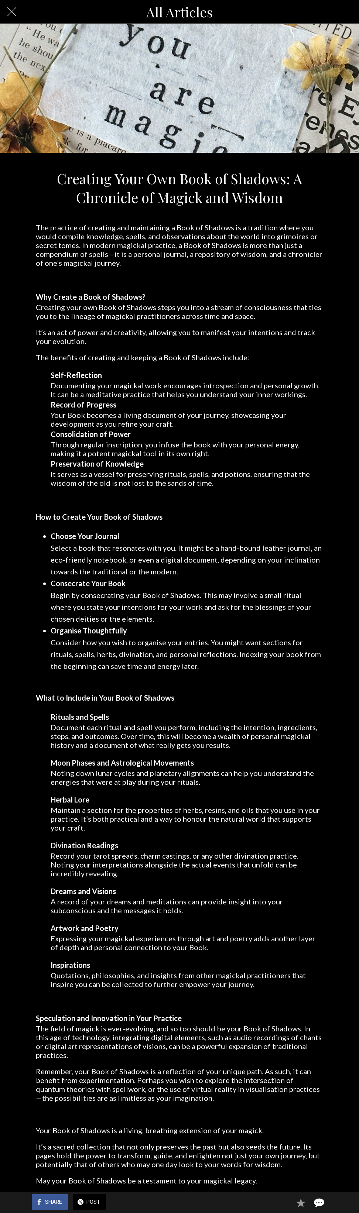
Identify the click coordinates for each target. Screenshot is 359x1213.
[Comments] (318, 1203)
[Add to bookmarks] (301, 1203)
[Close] (11, 11)
